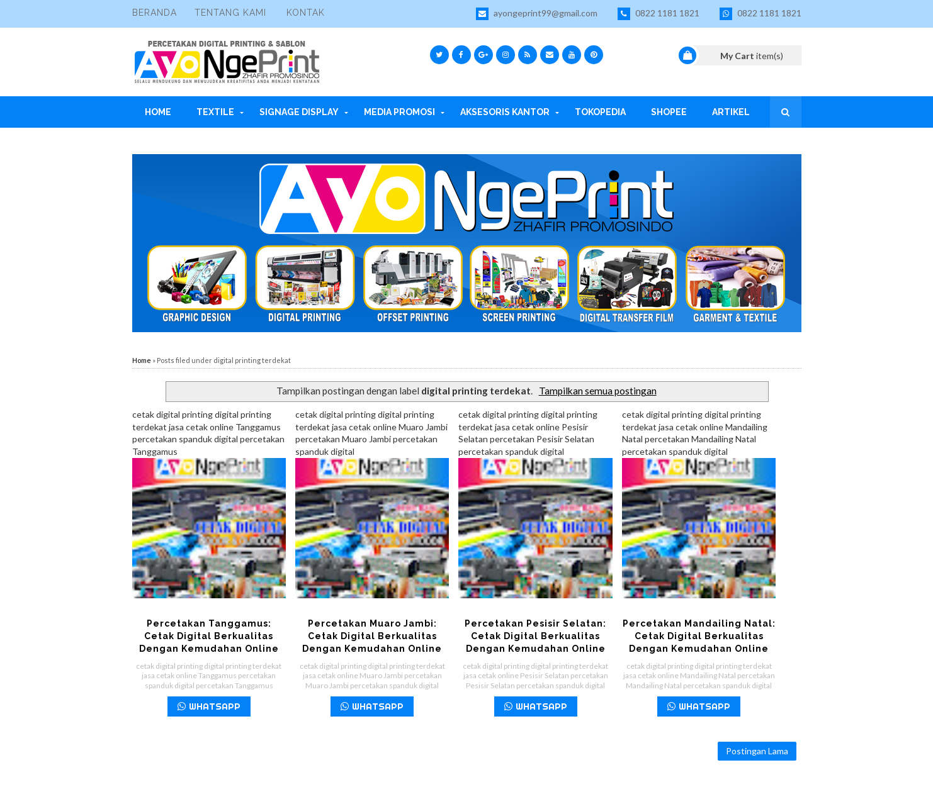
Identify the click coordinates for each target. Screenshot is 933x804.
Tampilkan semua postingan (598, 390)
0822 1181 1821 (658, 14)
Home (141, 360)
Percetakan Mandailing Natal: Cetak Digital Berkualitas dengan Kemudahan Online (699, 636)
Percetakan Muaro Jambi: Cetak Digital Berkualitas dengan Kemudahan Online (372, 636)
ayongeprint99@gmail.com (536, 14)
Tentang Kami (230, 13)
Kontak (305, 13)
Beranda (154, 13)
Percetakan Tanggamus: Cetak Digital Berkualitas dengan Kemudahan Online (209, 636)
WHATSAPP (209, 706)
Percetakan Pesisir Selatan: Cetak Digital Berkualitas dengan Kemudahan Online (535, 636)
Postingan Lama (757, 750)
